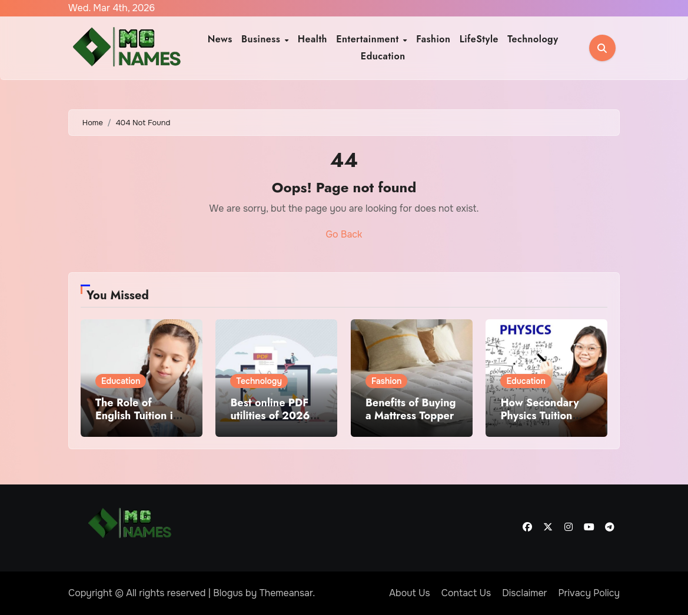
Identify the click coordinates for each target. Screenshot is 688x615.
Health (312, 39)
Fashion (433, 39)
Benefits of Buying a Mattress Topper (410, 409)
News (220, 39)
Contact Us (466, 593)
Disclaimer (524, 593)
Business (262, 39)
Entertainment (369, 39)
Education (383, 56)
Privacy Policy (589, 593)
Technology (533, 39)
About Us (409, 593)
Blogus (228, 593)
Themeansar (286, 593)
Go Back (344, 234)
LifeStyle (479, 39)
